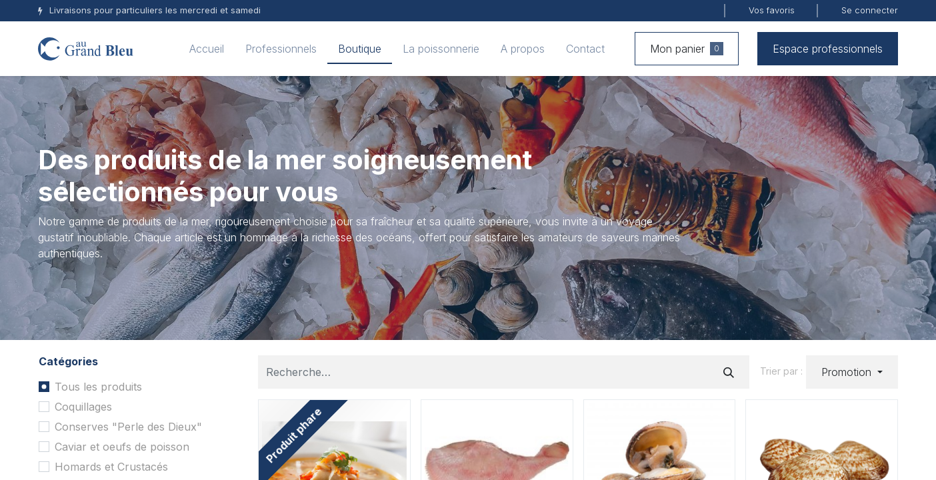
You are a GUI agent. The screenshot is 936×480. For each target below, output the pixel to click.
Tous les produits (98, 386)
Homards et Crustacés (111, 466)
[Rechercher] (728, 372)
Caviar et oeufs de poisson (122, 446)
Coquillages (83, 406)
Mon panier (686, 48)
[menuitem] (207, 48)
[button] (852, 372)
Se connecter (869, 10)
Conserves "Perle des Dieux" (128, 426)
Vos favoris (772, 10)
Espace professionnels (828, 48)
